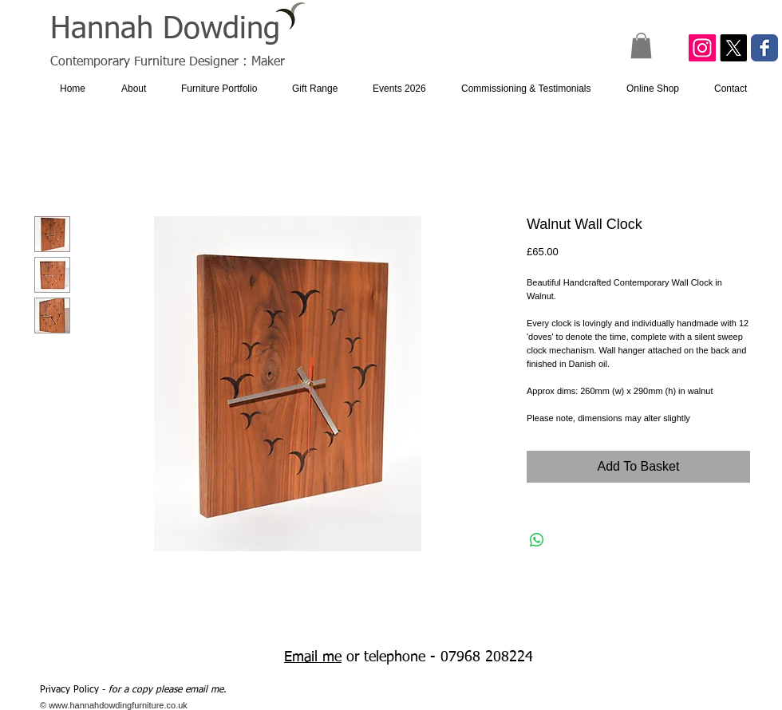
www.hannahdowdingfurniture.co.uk (118, 705)
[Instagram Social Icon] (702, 47)
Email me (313, 657)
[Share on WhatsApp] (537, 540)
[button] (641, 45)
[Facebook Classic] (764, 47)
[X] (733, 47)
